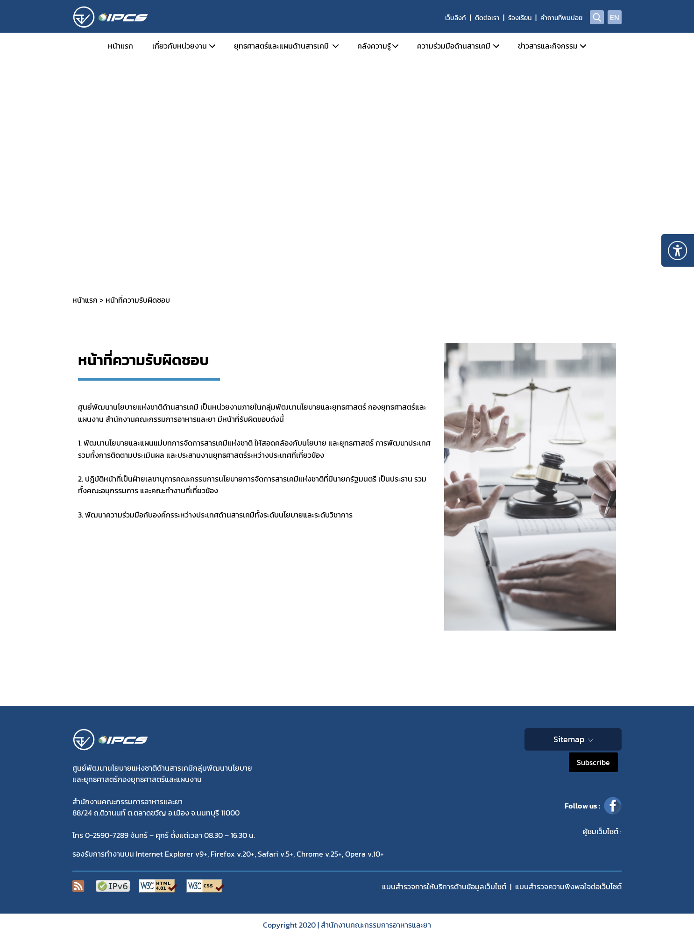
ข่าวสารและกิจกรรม (548, 45)
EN (614, 17)
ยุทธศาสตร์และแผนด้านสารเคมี (281, 45)
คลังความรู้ (374, 45)
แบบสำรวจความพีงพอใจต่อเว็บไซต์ (568, 886)
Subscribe (593, 762)
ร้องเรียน (519, 18)
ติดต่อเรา (487, 18)
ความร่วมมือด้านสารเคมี (453, 45)
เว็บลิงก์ (455, 18)
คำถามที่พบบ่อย (561, 18)
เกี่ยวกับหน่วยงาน (179, 45)
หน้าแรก (120, 45)
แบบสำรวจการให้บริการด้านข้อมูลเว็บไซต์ (444, 886)
